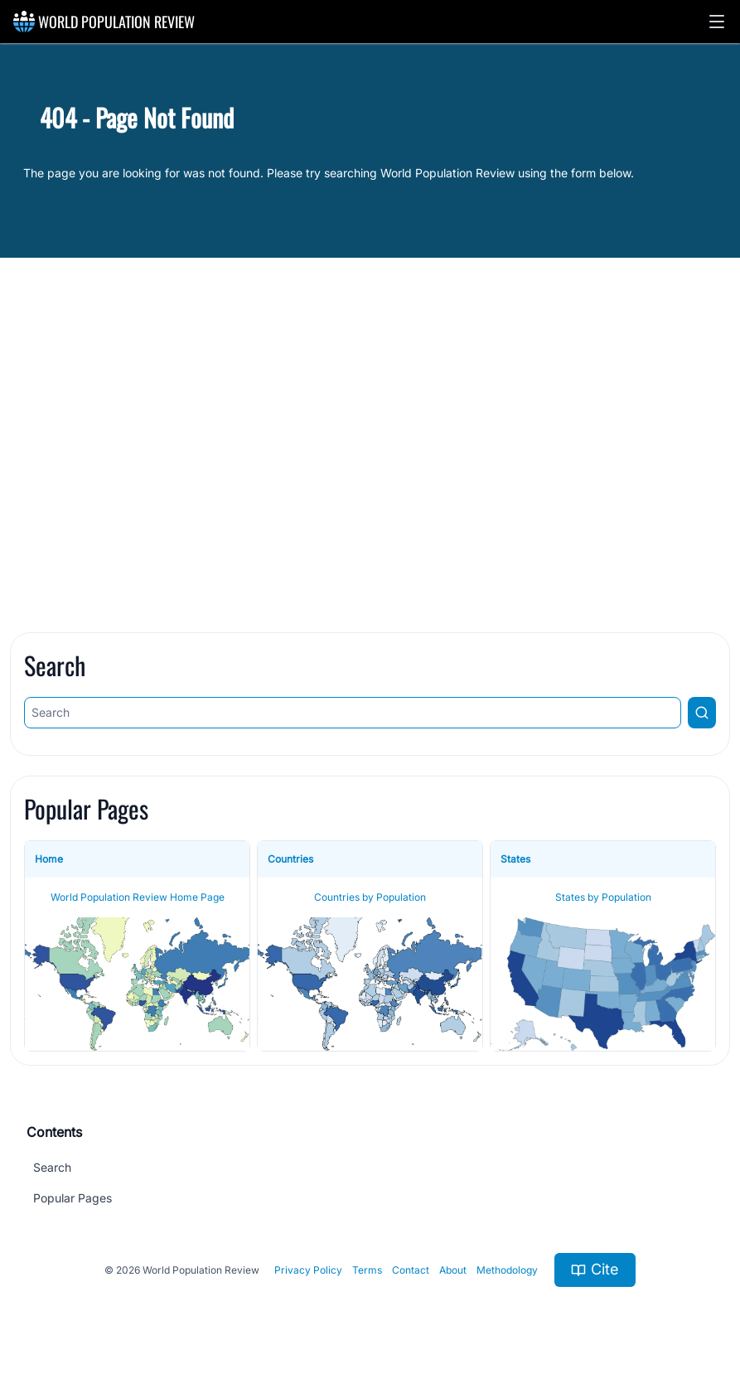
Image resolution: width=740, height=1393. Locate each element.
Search (52, 1167)
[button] (716, 21)
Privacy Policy (308, 1270)
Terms (367, 1270)
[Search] (352, 712)
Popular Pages (72, 1198)
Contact (410, 1270)
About (453, 1270)
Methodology (507, 1270)
